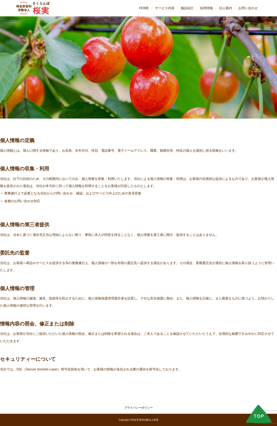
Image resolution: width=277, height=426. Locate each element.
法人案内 (225, 8)
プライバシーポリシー (138, 407)
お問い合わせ (248, 8)
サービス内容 (165, 8)
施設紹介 (187, 8)
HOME (144, 8)
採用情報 (206, 8)
